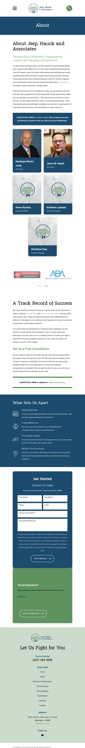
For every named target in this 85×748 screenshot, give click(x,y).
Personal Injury (43, 686)
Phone (21, 505)
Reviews (42, 700)
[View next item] (45, 286)
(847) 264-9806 (42, 660)
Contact (42, 705)
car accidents (63, 82)
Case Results (42, 696)
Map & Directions (42, 723)
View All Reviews (33, 613)
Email (46, 505)
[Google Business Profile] (42, 735)
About (42, 676)
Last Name (48, 497)
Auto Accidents (42, 691)
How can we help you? (27, 520)
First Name (23, 497)
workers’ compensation (49, 313)
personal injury (31, 313)
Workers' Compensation (42, 681)
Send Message (42, 558)
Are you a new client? (27, 513)
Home (42, 672)
